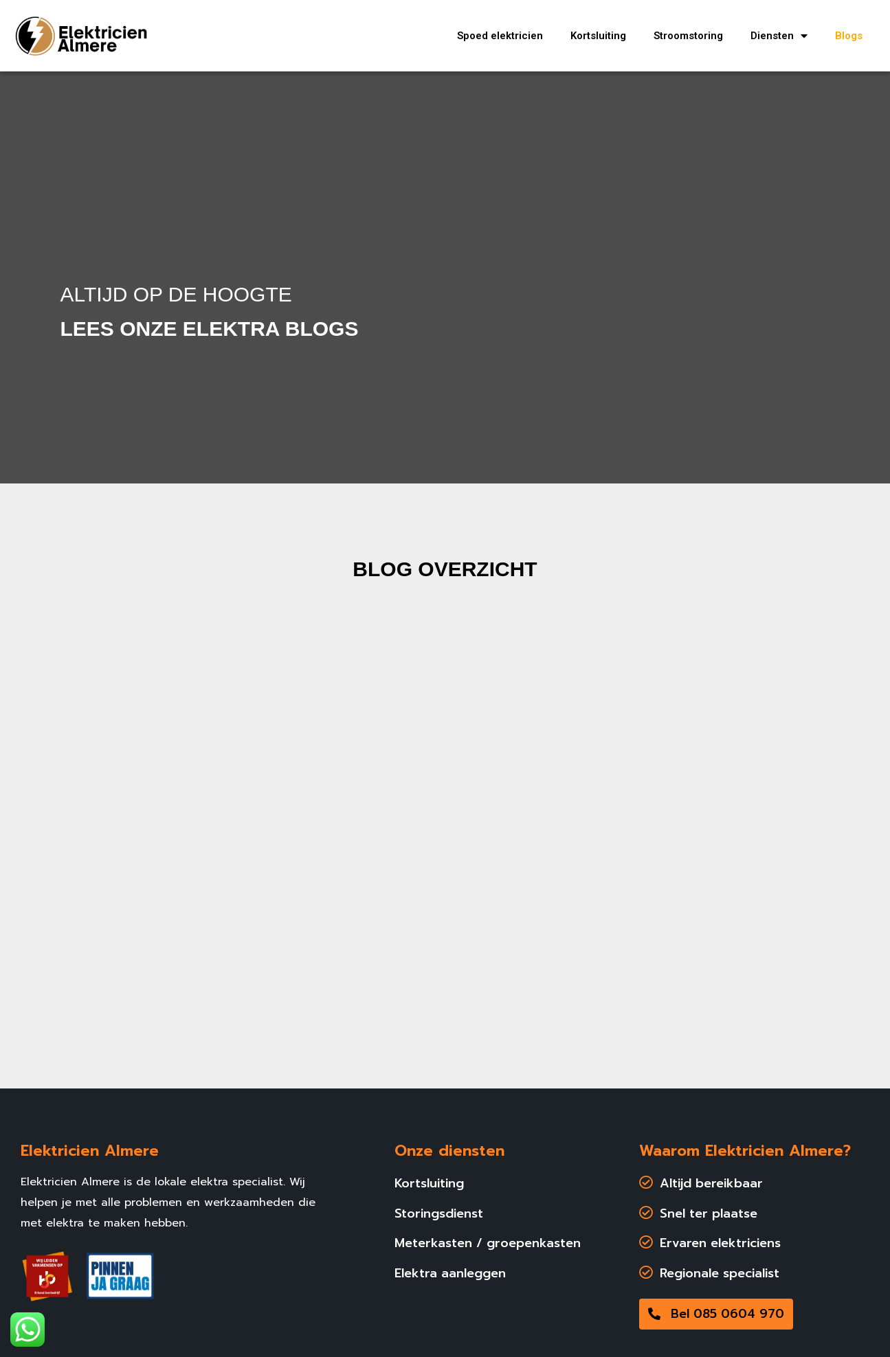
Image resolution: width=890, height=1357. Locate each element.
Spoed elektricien (500, 36)
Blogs (849, 36)
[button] (716, 1314)
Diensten (779, 36)
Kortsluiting (598, 36)
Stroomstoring (688, 36)
